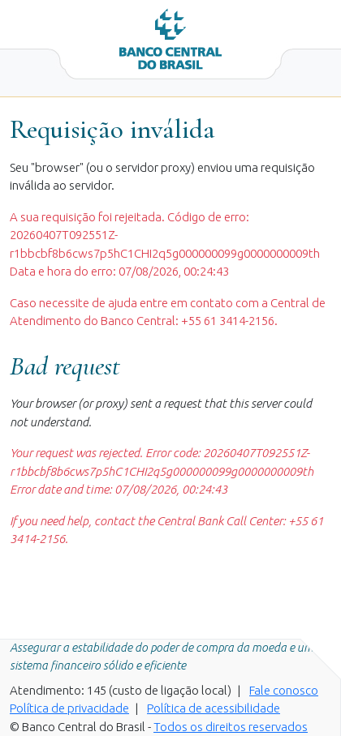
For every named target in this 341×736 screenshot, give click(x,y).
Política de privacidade (69, 708)
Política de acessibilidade (213, 708)
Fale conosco (283, 690)
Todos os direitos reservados (230, 727)
